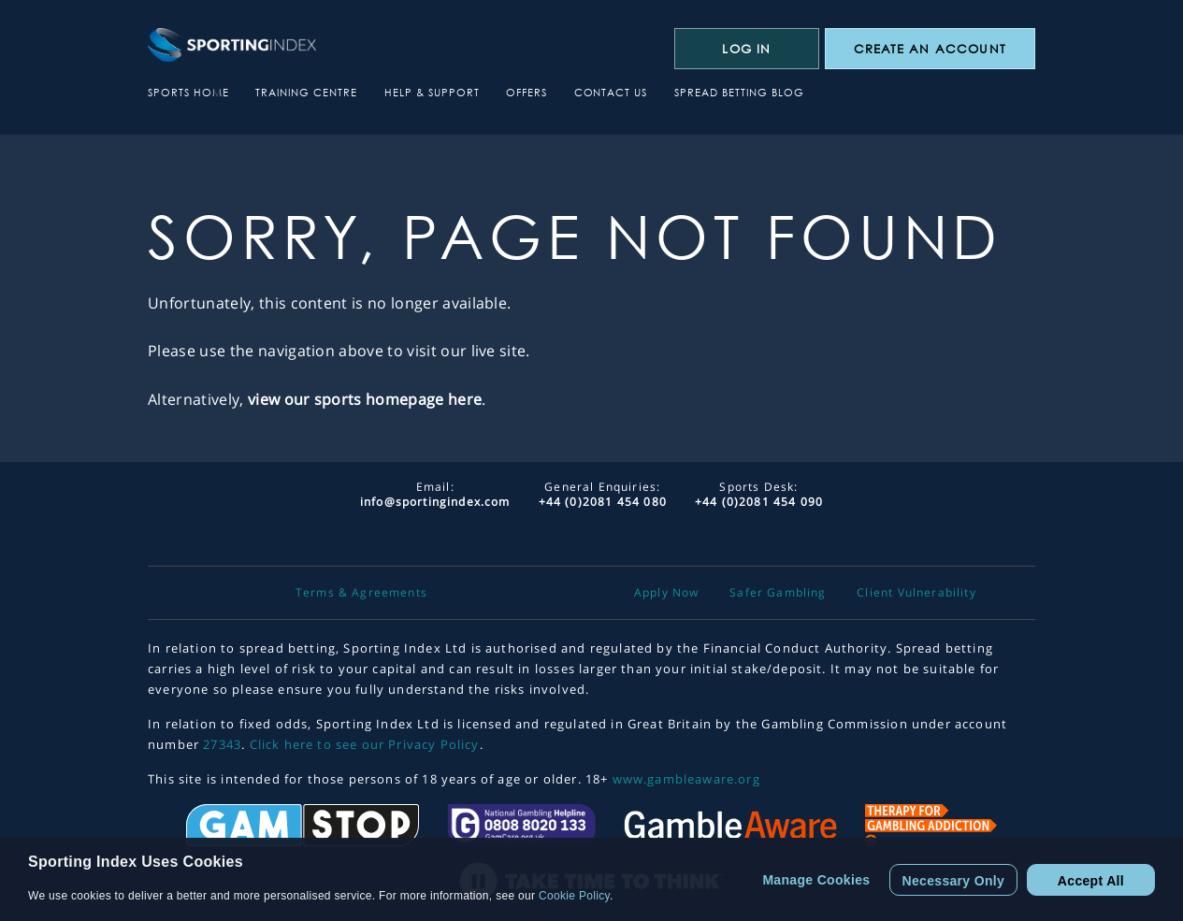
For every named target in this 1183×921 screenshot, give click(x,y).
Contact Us (611, 92)
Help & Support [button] (432, 92)
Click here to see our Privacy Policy (365, 744)
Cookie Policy (574, 895)
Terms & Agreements (361, 592)
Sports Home (188, 92)
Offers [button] (526, 92)
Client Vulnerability (916, 592)
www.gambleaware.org (686, 778)
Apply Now (667, 592)
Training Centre (306, 92)
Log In (746, 48)
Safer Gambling (777, 592)
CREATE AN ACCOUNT (930, 48)
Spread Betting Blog (739, 92)
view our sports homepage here (365, 399)
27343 (222, 744)
